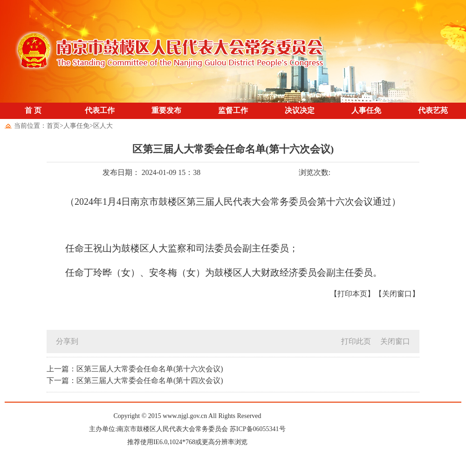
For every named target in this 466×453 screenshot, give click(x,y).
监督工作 (233, 110)
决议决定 (300, 110)
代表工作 (100, 110)
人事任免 (366, 110)
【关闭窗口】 (397, 294)
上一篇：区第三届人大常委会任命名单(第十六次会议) (135, 369)
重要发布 (166, 110)
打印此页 (356, 341)
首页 (53, 125)
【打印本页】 (352, 294)
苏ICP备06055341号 (258, 428)
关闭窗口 (395, 341)
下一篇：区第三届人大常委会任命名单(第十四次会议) (135, 380)
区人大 (103, 125)
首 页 (33, 110)
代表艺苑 (433, 110)
